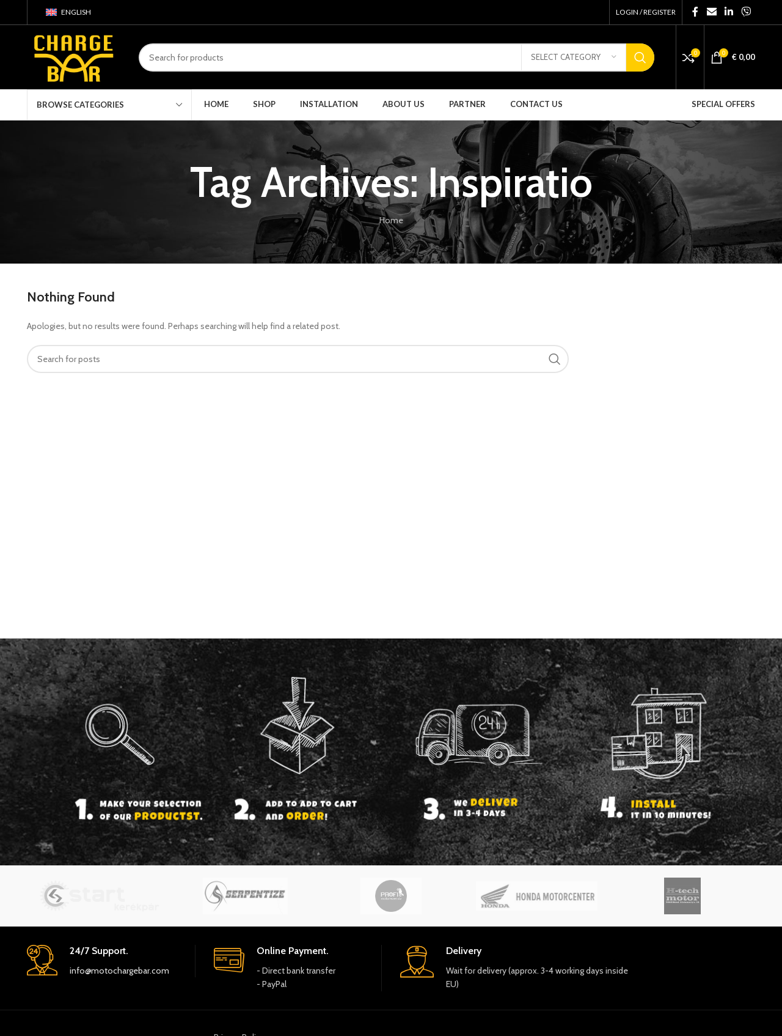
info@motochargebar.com (119, 970)
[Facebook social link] (696, 11)
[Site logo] (73, 56)
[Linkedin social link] (728, 11)
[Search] (396, 57)
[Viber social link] (746, 11)
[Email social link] (711, 11)
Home (391, 220)
